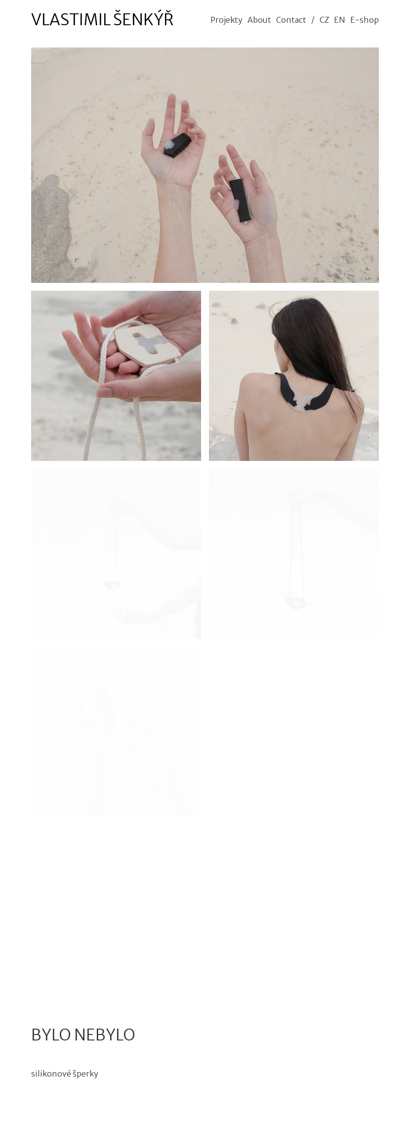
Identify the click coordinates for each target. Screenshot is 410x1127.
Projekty (226, 20)
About (259, 20)
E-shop (364, 20)
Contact (291, 20)
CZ (324, 20)
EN (339, 20)
